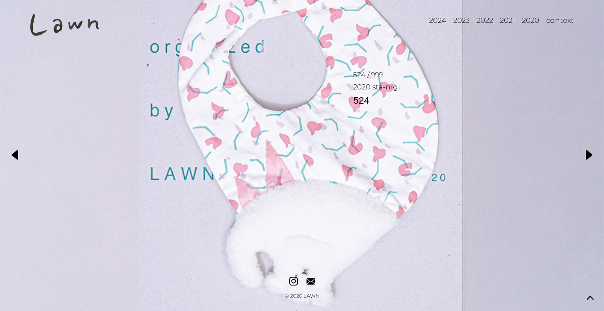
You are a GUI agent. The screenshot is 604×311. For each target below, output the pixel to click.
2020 (530, 20)
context (560, 20)
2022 (485, 20)
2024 (437, 20)
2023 (461, 20)
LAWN (311, 296)
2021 (507, 20)
